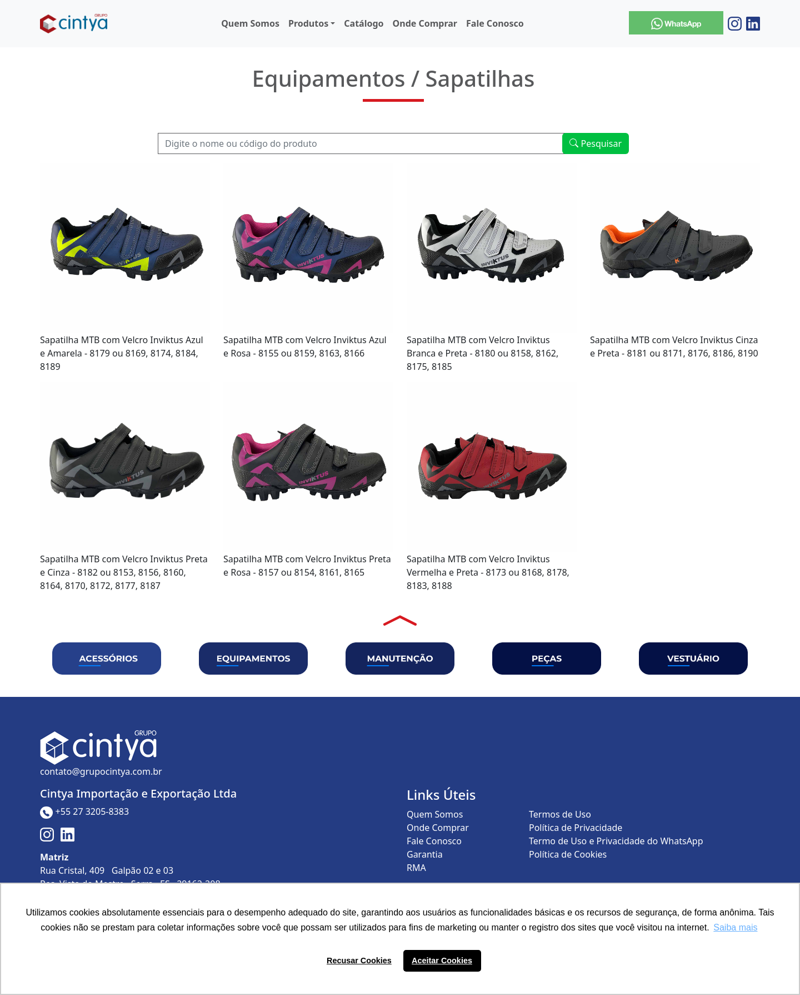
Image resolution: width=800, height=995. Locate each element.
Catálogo (363, 23)
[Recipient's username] (361, 143)
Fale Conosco (495, 23)
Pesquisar (595, 143)
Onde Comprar (425, 23)
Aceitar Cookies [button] (442, 960)
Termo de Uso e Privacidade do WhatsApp (616, 841)
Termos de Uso (560, 814)
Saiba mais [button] (735, 927)
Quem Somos (250, 23)
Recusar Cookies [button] (359, 960)
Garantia (425, 854)
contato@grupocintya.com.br (101, 771)
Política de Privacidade (575, 827)
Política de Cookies (568, 854)
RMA (416, 868)
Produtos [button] (308, 23)
